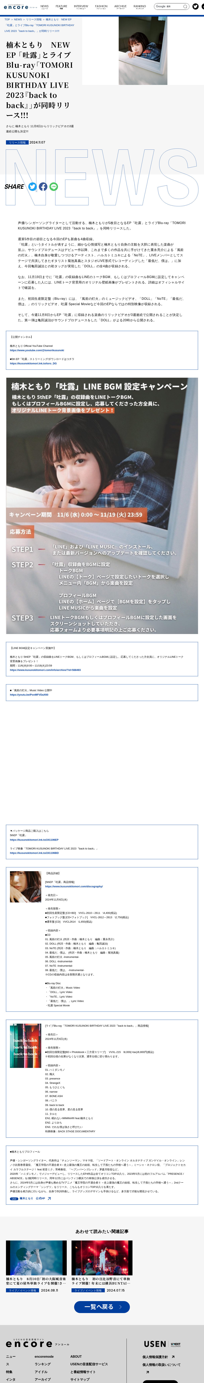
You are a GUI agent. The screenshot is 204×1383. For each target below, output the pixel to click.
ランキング (43, 1364)
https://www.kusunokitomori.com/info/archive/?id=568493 (45, 669)
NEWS (18, 19)
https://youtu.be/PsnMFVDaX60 (29, 694)
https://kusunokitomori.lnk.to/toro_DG (33, 363)
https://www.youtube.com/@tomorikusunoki (37, 350)
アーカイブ (43, 1379)
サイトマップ (79, 1379)
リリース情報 (34, 19)
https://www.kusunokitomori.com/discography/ (74, 886)
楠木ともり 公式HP (32, 1198)
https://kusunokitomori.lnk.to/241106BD (34, 852)
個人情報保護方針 (155, 1357)
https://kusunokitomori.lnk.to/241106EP (34, 839)
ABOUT (76, 1356)
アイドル (41, 1372)
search (185, 6)
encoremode (44, 1356)
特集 (9, 1372)
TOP (7, 19)
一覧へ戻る (98, 1306)
